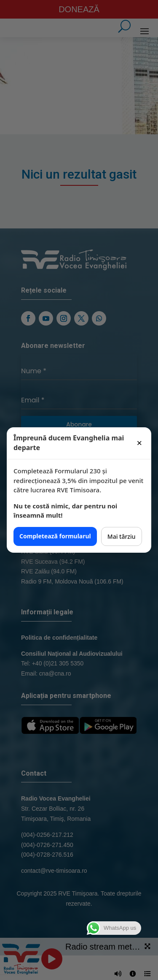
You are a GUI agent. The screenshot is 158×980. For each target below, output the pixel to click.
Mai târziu (121, 536)
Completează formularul (55, 536)
